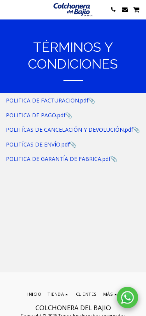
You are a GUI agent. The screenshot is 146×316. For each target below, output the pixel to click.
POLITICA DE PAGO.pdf (35, 115)
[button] (8, 9)
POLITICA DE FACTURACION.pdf (47, 100)
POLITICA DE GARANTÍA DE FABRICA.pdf (58, 158)
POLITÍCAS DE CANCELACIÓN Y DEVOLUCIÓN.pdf (69, 129)
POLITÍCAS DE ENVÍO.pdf (38, 144)
